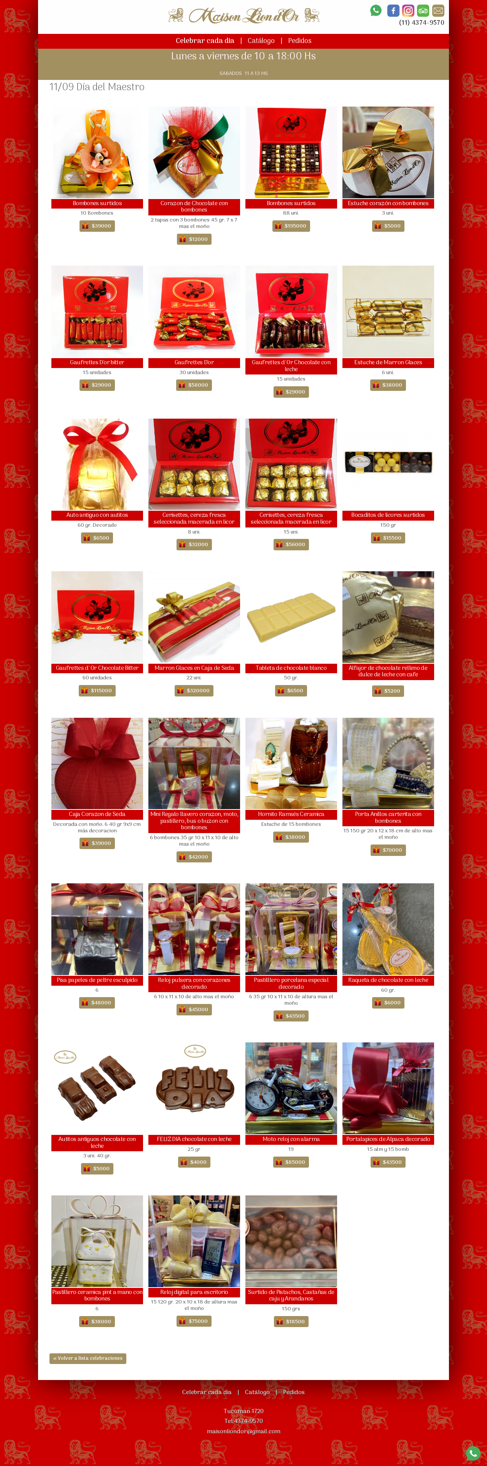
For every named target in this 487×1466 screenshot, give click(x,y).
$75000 (198, 1321)
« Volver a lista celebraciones (88, 1358)
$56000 (295, 544)
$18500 (295, 1322)
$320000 (198, 691)
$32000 (198, 544)
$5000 (392, 226)
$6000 (392, 1003)
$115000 (101, 691)
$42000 (198, 857)
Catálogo (261, 41)
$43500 (295, 1016)
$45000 (198, 1009)
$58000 (198, 385)
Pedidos (300, 41)
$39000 (101, 226)
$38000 (392, 385)
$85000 (295, 1162)
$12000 (198, 239)
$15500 (392, 538)
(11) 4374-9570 (421, 23)
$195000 (295, 226)
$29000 (101, 385)
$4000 (198, 1162)
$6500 (101, 538)
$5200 (392, 691)
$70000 (392, 850)
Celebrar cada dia (205, 41)
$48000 (101, 1003)
